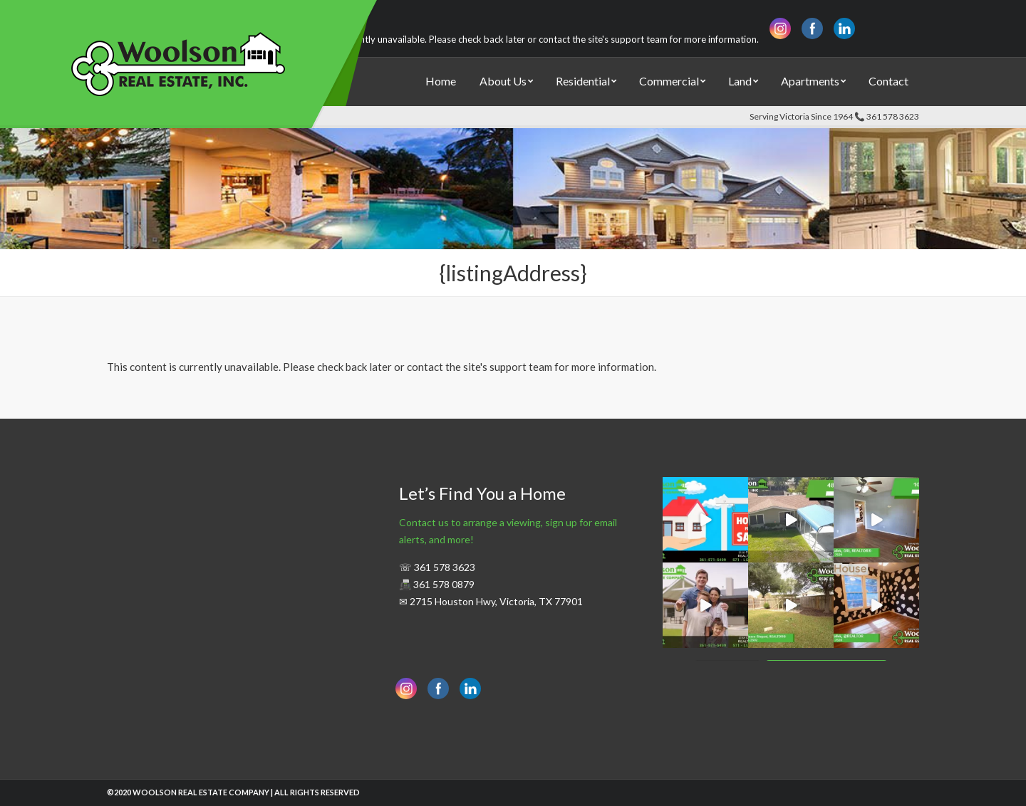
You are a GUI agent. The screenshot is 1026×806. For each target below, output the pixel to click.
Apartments (810, 81)
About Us (503, 81)
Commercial (669, 81)
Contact (888, 81)
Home (440, 81)
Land (740, 81)
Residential (583, 81)
